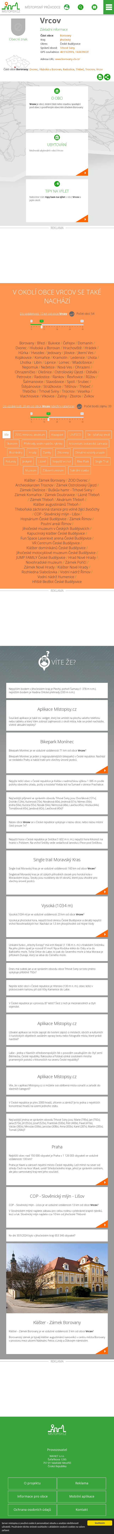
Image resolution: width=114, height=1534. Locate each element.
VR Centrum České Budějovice (56, 543)
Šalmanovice (33, 381)
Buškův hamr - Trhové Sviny (70, 490)
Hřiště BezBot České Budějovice (57, 581)
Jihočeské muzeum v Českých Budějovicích (56, 528)
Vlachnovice (29, 396)
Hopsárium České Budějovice (43, 518)
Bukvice (54, 343)
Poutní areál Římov (56, 523)
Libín (38, 362)
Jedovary (54, 352)
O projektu (32, 1483)
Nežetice (48, 367)
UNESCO (75, 435)
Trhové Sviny (67, 48)
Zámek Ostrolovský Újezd (76, 485)
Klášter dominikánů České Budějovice (56, 547)
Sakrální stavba (79, 470)
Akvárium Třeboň (70, 499)
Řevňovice (75, 376)
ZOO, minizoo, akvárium (30, 435)
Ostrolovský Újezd (69, 372)
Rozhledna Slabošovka (39, 572)
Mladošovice (82, 362)
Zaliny (62, 396)
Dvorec (33, 69)
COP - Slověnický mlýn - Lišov (57, 514)
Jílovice (69, 352)
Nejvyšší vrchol (61, 461)
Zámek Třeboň (42, 499)
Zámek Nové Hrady (39, 567)
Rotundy (11, 461)
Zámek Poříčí (75, 562)
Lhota (92, 357)
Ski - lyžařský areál (98, 435)
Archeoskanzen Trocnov (34, 485)
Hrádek (90, 347)
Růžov (90, 376)
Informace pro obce (32, 1496)
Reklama (81, 1483)
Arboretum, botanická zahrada (88, 444)
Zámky (47, 452)
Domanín (85, 343)
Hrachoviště (72, 347)
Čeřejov (69, 343)
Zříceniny (63, 452)
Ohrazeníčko (25, 372)
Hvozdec (38, 352)
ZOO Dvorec (78, 480)
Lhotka (25, 362)
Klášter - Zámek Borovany (44, 480)
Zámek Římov (80, 518)
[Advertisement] (57, 256)
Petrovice (24, 376)
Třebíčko (29, 391)
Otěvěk (91, 372)
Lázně (42, 461)
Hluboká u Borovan (50, 69)
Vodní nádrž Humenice (56, 576)
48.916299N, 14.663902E (74, 52)
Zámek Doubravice (60, 494)
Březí (41, 343)
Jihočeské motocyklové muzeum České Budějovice (56, 552)
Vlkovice (48, 396)
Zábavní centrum (53, 470)
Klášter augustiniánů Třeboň (55, 504)
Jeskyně (27, 461)
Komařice (42, 357)
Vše (6, 435)
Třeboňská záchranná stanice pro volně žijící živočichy (57, 509)
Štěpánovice (30, 386)
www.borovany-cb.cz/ (67, 59)
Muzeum (30, 470)
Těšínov (70, 386)
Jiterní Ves (85, 352)
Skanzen (12, 444)
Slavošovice (55, 381)
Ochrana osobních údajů (32, 1509)
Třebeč (80, 69)
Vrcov (50, 20)
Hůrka (23, 352)
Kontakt (82, 1509)
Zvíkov (89, 396)
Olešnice (45, 372)
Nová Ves (65, 367)
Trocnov (90, 69)
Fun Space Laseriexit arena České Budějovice (56, 538)
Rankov (58, 376)
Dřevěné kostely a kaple (90, 452)
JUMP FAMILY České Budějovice (40, 557)
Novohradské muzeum (44, 562)
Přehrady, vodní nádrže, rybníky (43, 444)
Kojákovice (23, 357)
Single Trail (101, 461)
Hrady (32, 452)
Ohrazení (82, 367)
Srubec (83, 381)
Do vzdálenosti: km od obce (43, 314)
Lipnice (50, 362)
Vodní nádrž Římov (75, 572)
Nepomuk (30, 367)
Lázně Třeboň (89, 494)
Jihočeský (65, 39)
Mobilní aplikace (81, 1496)
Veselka (84, 391)
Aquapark (57, 435)
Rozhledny (15, 452)
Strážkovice (52, 386)
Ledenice (77, 357)
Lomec (64, 362)
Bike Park (83, 461)
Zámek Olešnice (32, 490)
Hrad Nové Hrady (82, 557)
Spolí (71, 381)
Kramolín (60, 357)
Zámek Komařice (28, 494)
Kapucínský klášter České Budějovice (56, 533)
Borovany (65, 35)
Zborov (75, 396)
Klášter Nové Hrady (73, 567)
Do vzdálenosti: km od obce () (39, 406)
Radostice (68, 69)
